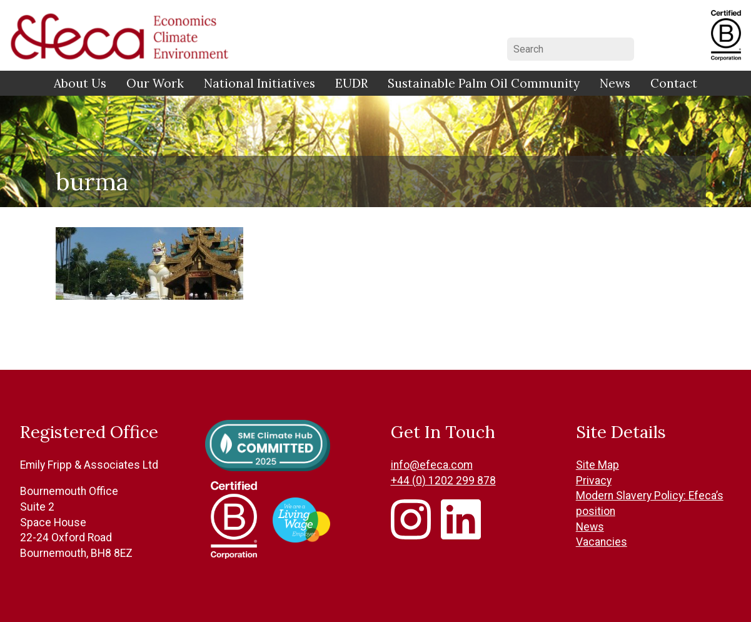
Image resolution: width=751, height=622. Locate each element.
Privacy (594, 480)
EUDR (351, 83)
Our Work (155, 83)
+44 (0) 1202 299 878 (443, 480)
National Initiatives (259, 83)
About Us (80, 83)
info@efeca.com (432, 465)
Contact (673, 83)
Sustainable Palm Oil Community (484, 83)
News (615, 83)
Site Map (597, 465)
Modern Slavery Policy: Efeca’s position (649, 503)
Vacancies (601, 542)
